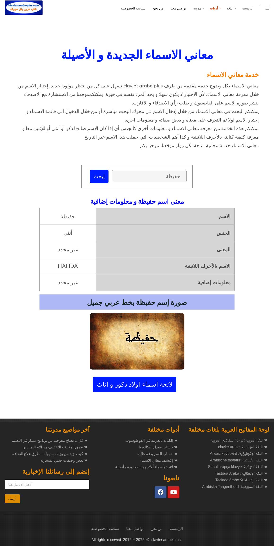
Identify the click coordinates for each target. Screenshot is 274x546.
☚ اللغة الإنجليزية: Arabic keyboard (238, 454)
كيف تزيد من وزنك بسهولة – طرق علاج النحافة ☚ (49, 454)
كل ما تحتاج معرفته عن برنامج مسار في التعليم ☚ (49, 440)
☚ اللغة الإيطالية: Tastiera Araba (241, 474)
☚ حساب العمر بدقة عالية (157, 454)
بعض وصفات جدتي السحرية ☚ (63, 460)
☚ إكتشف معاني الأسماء (158, 460)
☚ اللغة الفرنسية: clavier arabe (242, 447)
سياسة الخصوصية (105, 529)
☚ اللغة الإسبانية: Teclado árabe (241, 480)
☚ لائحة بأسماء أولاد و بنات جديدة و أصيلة (146, 467)
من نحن (157, 529)
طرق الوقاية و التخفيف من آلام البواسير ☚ (55, 447)
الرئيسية (176, 529)
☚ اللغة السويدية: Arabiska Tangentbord (234, 487)
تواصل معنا (135, 529)
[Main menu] (260, 7)
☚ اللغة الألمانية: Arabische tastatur (238, 460)
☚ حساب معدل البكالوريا (158, 447)
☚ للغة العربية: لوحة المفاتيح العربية (238, 441)
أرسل (12, 499)
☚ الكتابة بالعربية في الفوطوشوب (151, 440)
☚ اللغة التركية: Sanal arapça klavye (237, 467)
